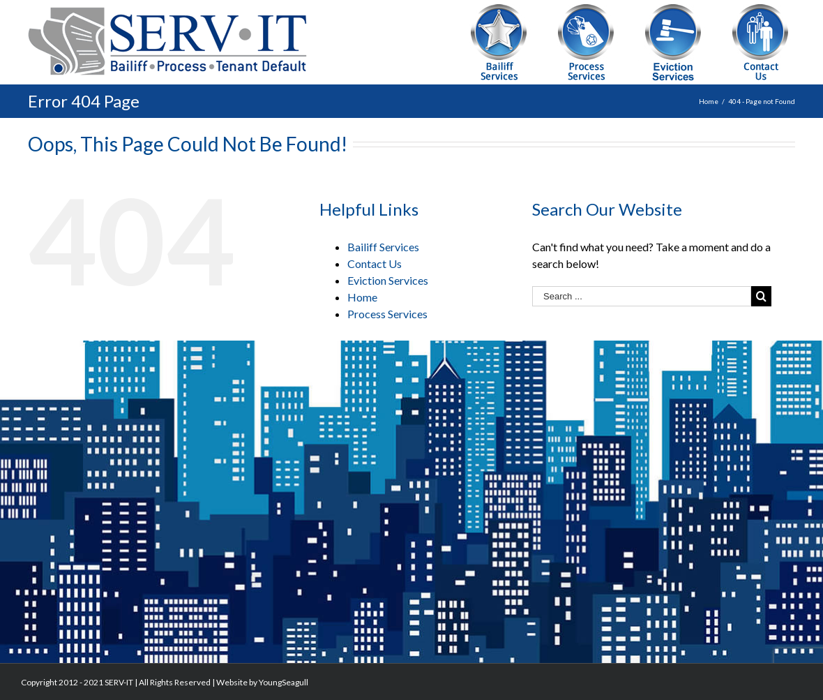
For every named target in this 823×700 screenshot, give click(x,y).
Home (362, 297)
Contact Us (374, 263)
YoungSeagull (283, 682)
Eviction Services (387, 280)
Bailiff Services (383, 246)
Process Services (387, 313)
